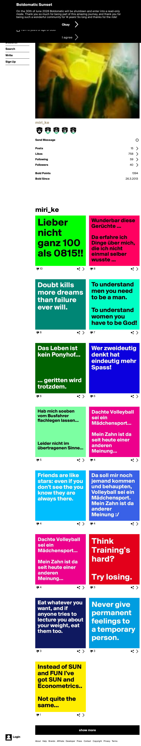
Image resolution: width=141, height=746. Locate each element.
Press (79, 741)
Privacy (107, 741)
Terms (115, 741)
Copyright (97, 741)
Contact (87, 741)
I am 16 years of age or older (38, 30)
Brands (51, 741)
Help (44, 741)
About (38, 741)
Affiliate (60, 741)
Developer (70, 741)
